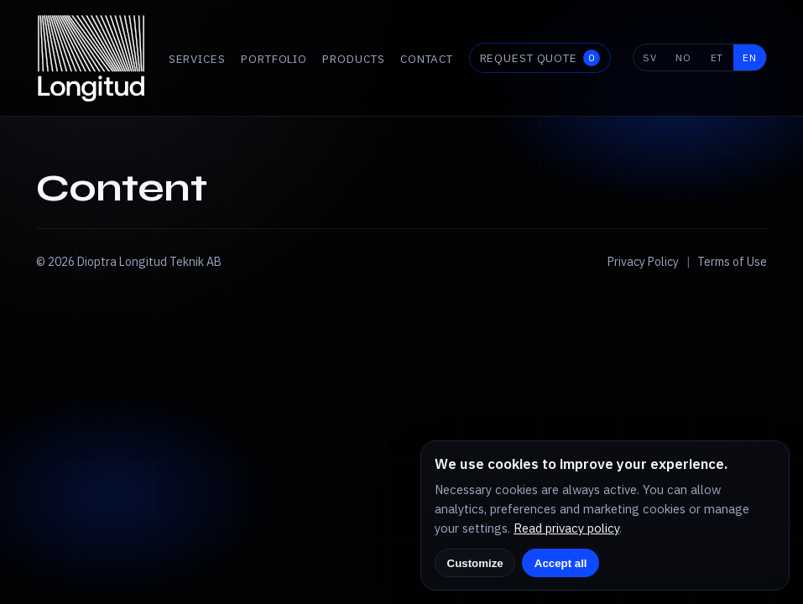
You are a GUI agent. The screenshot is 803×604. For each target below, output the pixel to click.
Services (197, 58)
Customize (475, 563)
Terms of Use (732, 261)
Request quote (540, 57)
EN (750, 57)
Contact (426, 58)
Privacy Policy (643, 261)
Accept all (560, 563)
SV (650, 57)
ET (717, 57)
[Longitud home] (91, 58)
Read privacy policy (566, 528)
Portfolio (274, 58)
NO (683, 57)
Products (353, 58)
